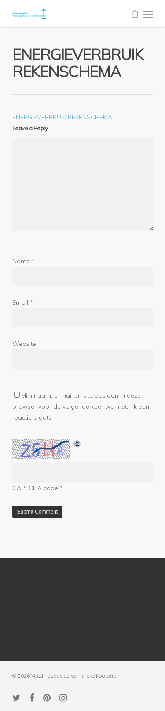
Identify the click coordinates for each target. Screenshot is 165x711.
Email (22, 302)
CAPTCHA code (35, 488)
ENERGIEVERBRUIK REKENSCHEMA (62, 117)
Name (23, 261)
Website (24, 344)
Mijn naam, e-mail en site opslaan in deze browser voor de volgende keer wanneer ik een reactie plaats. (80, 406)
